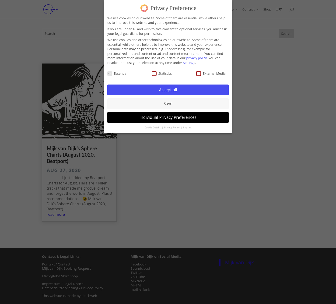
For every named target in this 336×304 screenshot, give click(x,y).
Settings (189, 61)
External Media (211, 72)
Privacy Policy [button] (172, 126)
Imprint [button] (187, 126)
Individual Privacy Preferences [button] (168, 116)
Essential (117, 72)
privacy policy (196, 57)
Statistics (162, 72)
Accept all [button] (168, 89)
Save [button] (168, 102)
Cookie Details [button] (152, 126)
